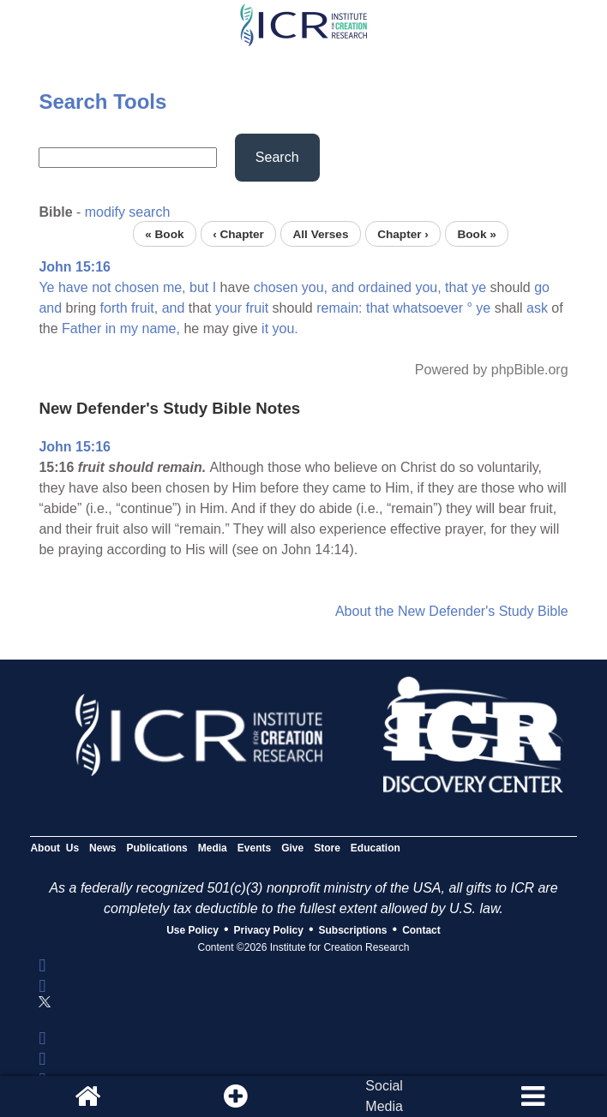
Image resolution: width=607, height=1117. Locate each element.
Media (212, 848)
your (228, 308)
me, (174, 287)
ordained (385, 287)
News (102, 848)
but (198, 287)
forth (114, 308)
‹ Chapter (238, 233)
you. (285, 328)
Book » (476, 233)
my (129, 328)
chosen (137, 287)
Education (375, 848)
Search (277, 157)
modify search (128, 212)
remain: (339, 308)
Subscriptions (353, 930)
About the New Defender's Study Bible (451, 611)
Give (292, 848)
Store (327, 848)
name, (160, 328)
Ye (46, 287)
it (264, 328)
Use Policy (192, 930)
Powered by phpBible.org (491, 369)
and (343, 287)
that (456, 287)
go (542, 287)
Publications (156, 848)
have (73, 287)
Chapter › (403, 233)
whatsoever (428, 308)
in (110, 328)
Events (254, 848)
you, (315, 287)
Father (81, 328)
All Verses (321, 233)
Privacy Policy (269, 930)
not (101, 287)
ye (479, 287)
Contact (421, 930)
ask (537, 308)
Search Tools (102, 101)
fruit (256, 308)
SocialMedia (384, 1096)
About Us (54, 848)
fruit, (144, 308)
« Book (164, 233)
